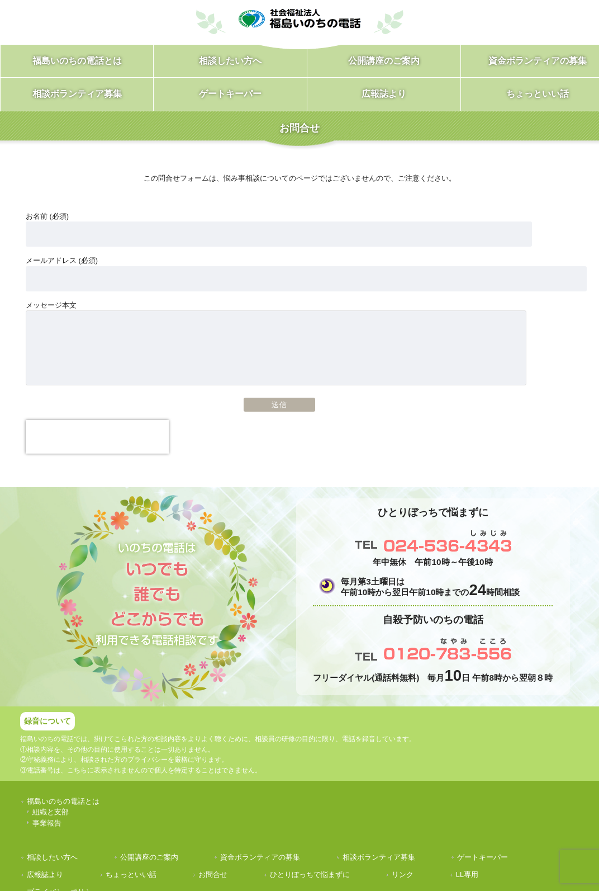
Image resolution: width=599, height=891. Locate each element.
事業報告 (46, 823)
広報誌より (45, 874)
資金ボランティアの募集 (260, 857)
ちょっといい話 (131, 874)
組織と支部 (50, 812)
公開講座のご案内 (149, 857)
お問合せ (212, 874)
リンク (402, 874)
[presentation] (97, 437)
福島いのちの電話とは (63, 801)
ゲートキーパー (482, 857)
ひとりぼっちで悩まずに (310, 874)
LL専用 (467, 874)
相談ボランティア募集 (379, 857)
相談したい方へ (52, 857)
